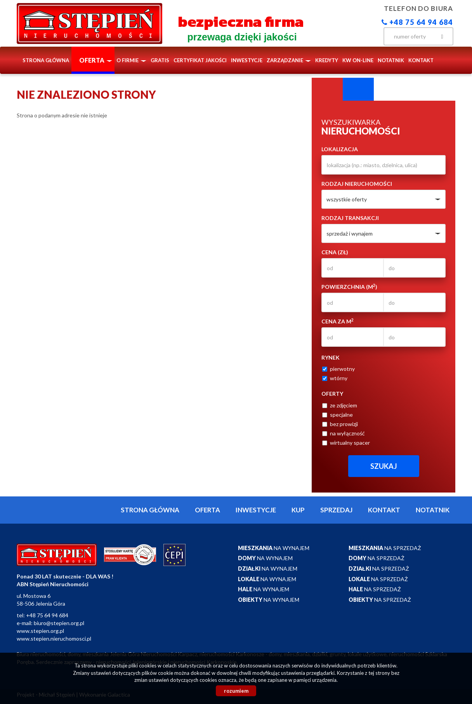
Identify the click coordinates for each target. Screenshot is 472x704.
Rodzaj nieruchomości (356, 183)
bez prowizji (340, 424)
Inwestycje (246, 60)
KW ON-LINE (357, 60)
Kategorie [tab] (358, 89)
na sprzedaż (385, 548)
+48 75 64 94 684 (417, 22)
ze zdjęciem (339, 405)
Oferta (207, 510)
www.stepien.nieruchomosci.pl (54, 638)
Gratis (160, 60)
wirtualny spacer (346, 442)
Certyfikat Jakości (200, 60)
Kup (298, 510)
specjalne (337, 414)
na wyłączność (343, 433)
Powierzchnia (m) (349, 286)
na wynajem (273, 548)
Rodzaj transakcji (350, 218)
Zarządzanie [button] (289, 60)
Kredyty (326, 60)
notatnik (391, 60)
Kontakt (421, 60)
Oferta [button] (95, 60)
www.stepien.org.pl (40, 630)
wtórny (334, 378)
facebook (368, 36)
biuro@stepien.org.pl (59, 623)
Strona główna (46, 60)
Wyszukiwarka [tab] (327, 89)
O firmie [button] (131, 60)
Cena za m (337, 321)
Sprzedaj (336, 510)
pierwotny (338, 368)
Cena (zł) (334, 252)
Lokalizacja (339, 149)
